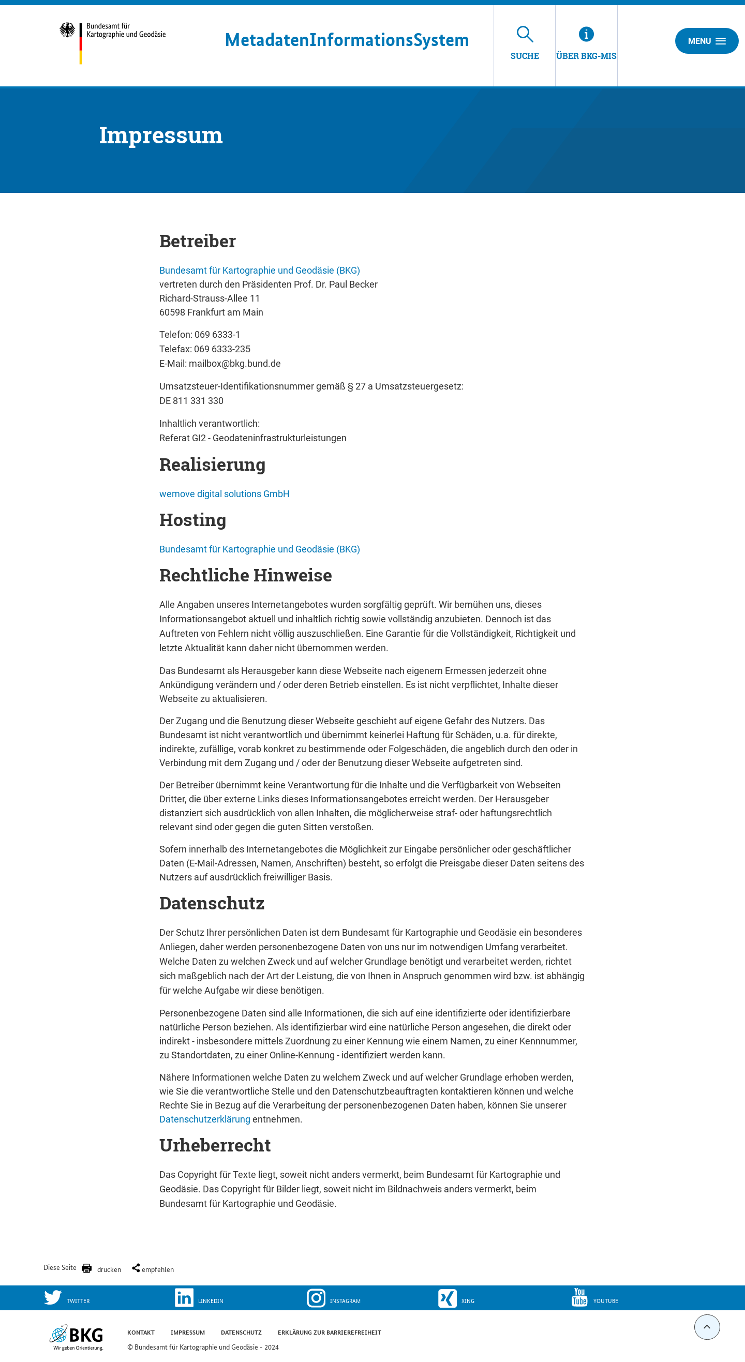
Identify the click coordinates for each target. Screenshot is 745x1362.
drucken (109, 1269)
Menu (707, 41)
